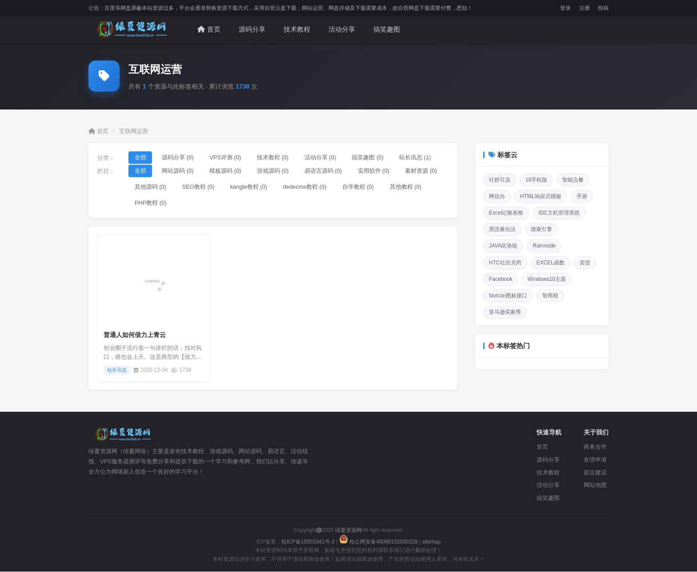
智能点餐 (573, 180)
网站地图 (595, 485)
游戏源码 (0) (274, 170)
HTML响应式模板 (540, 196)
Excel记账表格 (506, 213)
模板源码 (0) (226, 170)
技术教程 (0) (274, 157)
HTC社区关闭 (505, 263)
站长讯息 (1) (417, 157)
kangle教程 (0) (249, 186)
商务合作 (595, 447)
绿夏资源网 (348, 530)
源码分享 (252, 29)
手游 (582, 196)
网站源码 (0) (178, 170)
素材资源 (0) (423, 170)
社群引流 (499, 180)
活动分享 (341, 29)
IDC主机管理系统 (559, 213)
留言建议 (595, 473)
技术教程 (297, 29)
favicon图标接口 (508, 295)
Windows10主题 (547, 279)
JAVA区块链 (503, 246)
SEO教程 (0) (199, 186)
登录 (565, 8)
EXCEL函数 (551, 263)
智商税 (550, 295)
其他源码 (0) (151, 186)
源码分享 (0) (178, 157)
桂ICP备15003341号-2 (308, 542)
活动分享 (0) (322, 157)
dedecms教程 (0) (306, 186)
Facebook (501, 279)
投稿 (603, 8)
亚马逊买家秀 (505, 312)
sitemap (431, 542)
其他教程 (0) (408, 186)
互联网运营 (133, 131)
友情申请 (595, 460)
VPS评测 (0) (226, 157)
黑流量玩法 (502, 229)
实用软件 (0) (375, 170)
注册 (584, 8)
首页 (208, 29)
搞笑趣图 (386, 29)
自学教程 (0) (360, 186)
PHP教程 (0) (151, 203)
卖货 (585, 263)
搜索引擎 (541, 229)
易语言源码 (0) (325, 170)
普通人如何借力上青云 (135, 335)
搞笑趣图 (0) (369, 157)
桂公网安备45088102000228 (379, 542)
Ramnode (544, 246)
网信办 (497, 196)
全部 (140, 157)
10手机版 (536, 180)
